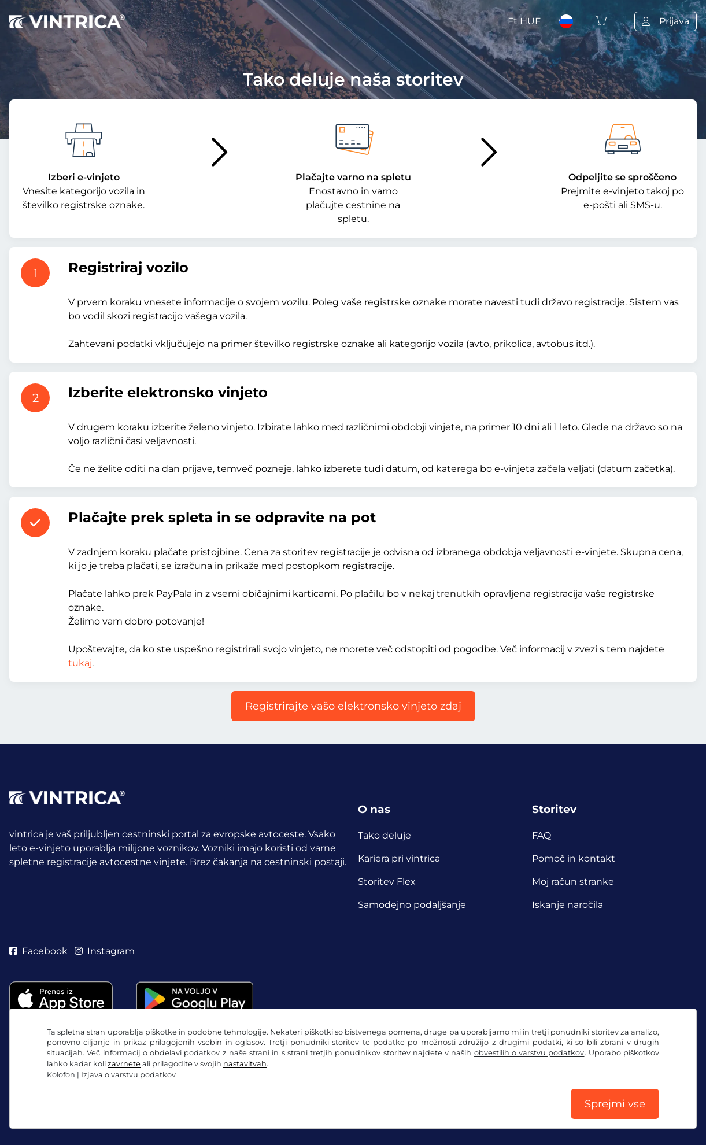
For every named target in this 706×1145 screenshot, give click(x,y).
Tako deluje (384, 835)
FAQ (541, 835)
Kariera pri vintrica (399, 858)
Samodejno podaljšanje (412, 904)
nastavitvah (245, 1063)
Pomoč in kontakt (573, 858)
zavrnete (124, 1063)
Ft (524, 21)
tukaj (80, 663)
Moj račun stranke (573, 881)
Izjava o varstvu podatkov (128, 1074)
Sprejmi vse (615, 1104)
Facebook (38, 950)
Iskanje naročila (567, 904)
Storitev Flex (387, 881)
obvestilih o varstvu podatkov (529, 1052)
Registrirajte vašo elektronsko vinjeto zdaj (353, 706)
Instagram (105, 950)
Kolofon (61, 1074)
